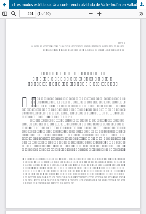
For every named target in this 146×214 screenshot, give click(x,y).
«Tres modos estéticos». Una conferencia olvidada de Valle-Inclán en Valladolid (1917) (79, 4)
